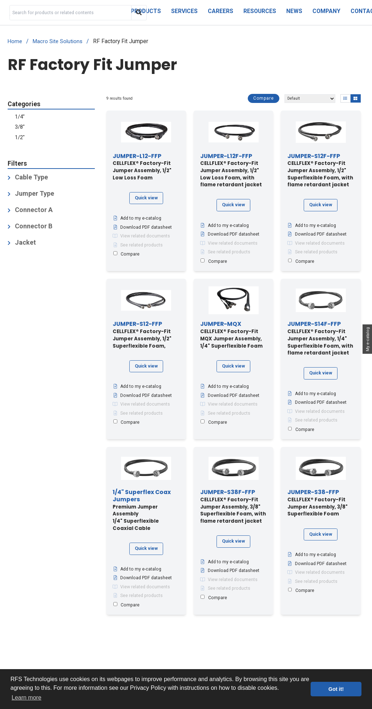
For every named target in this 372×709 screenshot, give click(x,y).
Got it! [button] (336, 689)
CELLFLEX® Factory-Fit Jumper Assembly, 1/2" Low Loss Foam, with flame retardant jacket (231, 170)
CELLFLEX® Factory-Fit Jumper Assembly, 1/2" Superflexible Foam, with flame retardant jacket (320, 170)
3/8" (20, 127)
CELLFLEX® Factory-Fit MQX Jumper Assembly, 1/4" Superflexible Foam (231, 335)
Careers (220, 11)
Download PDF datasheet (142, 227)
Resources (259, 11)
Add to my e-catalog (137, 218)
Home (15, 41)
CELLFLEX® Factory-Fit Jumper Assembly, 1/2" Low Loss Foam (142, 167)
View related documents (141, 236)
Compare (263, 98)
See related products (138, 245)
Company (326, 11)
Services (184, 11)
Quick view (146, 197)
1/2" (20, 137)
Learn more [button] (26, 698)
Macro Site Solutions (57, 41)
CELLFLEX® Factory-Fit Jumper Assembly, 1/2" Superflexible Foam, (142, 335)
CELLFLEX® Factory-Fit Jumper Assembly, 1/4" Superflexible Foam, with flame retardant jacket (320, 338)
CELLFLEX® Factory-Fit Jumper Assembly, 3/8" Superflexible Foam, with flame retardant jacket (233, 507)
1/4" (20, 116)
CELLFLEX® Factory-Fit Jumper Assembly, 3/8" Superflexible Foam (317, 503)
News (294, 11)
